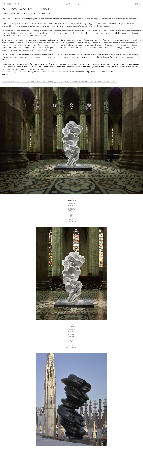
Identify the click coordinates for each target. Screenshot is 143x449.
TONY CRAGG (71, 4)
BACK (137, 4)
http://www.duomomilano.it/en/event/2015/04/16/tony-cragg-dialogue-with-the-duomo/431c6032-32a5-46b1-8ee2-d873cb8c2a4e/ (59, 81)
